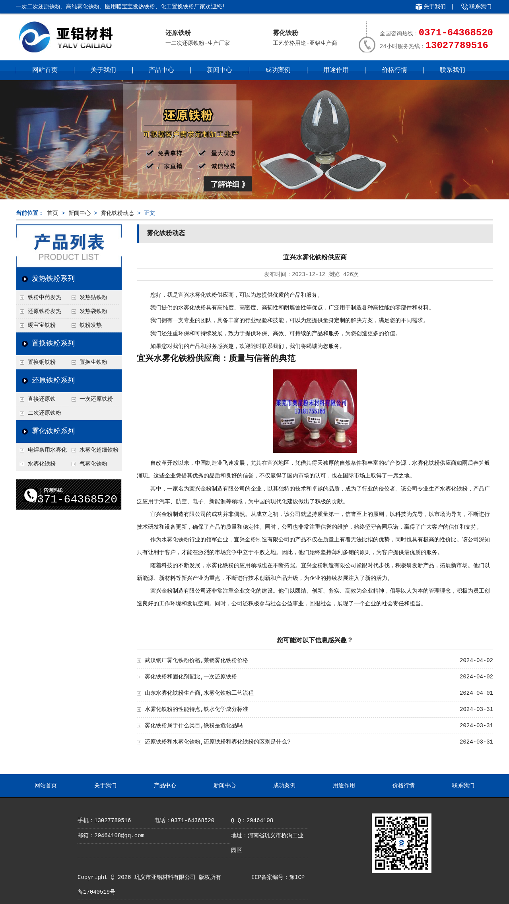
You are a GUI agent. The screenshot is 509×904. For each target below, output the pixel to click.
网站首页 (45, 70)
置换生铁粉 (93, 362)
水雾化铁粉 (42, 464)
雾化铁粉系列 (53, 431)
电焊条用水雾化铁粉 (41, 452)
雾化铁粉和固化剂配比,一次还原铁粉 (191, 677)
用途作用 (336, 70)
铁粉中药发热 (44, 297)
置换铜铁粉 (42, 362)
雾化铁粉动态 (117, 213)
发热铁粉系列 (53, 279)
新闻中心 (219, 70)
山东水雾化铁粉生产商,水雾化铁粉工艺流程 (199, 693)
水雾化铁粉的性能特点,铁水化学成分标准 (196, 709)
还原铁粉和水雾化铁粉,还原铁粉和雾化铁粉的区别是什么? (218, 742)
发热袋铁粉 (93, 311)
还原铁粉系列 (53, 380)
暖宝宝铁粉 (42, 325)
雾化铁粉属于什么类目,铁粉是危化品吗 (194, 725)
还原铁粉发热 (44, 311)
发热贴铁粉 (93, 297)
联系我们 (480, 7)
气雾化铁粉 (93, 464)
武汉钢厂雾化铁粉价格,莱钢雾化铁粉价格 (196, 660)
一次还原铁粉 (96, 399)
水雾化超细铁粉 (99, 450)
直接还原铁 (42, 399)
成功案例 (278, 70)
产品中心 (161, 70)
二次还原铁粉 (44, 413)
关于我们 (435, 7)
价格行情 (394, 70)
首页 (52, 213)
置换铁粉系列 (53, 344)
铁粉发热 (91, 325)
